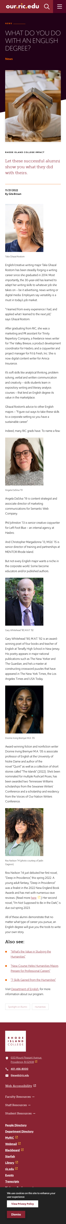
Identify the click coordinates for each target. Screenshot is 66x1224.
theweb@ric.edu (20, 1075)
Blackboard (12, 1150)
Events (9, 1175)
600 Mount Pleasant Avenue (26, 1057)
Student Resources (18, 1113)
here (33, 898)
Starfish (10, 1156)
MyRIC (9, 1138)
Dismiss (16, 1214)
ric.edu (9, 1169)
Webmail (11, 1144)
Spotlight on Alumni (17, 1006)
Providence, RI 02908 (22, 1062)
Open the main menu (59, 6)
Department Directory (19, 1131)
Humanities (40, 1006)
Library (9, 1163)
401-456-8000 (19, 1069)
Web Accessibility (18, 1086)
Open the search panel (47, 6)
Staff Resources (16, 1105)
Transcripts (12, 1181)
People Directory (16, 1125)
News (8, 23)
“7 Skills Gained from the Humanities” (33, 980)
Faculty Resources (18, 1096)
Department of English (25, 989)
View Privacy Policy (22, 1204)
